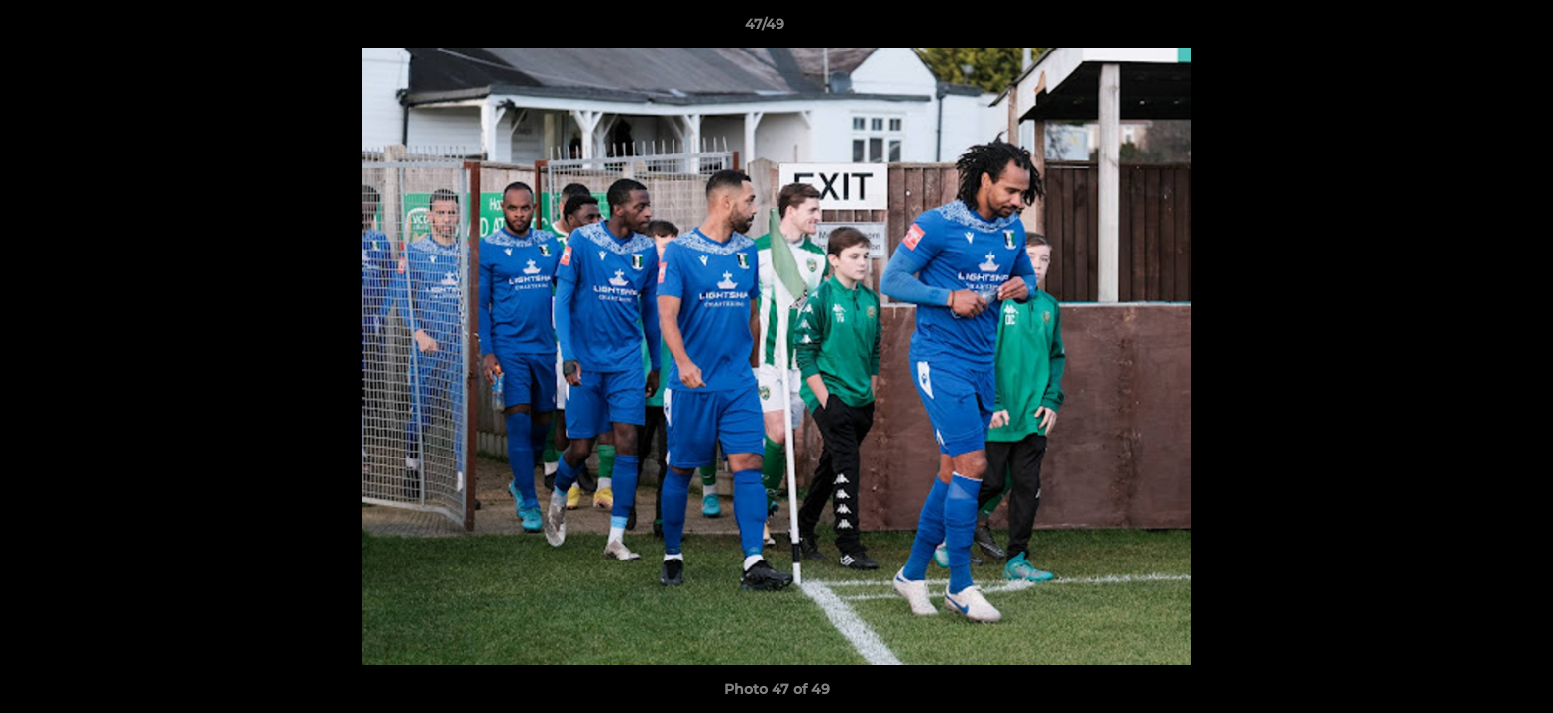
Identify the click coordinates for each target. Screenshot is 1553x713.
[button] (1470, 29)
